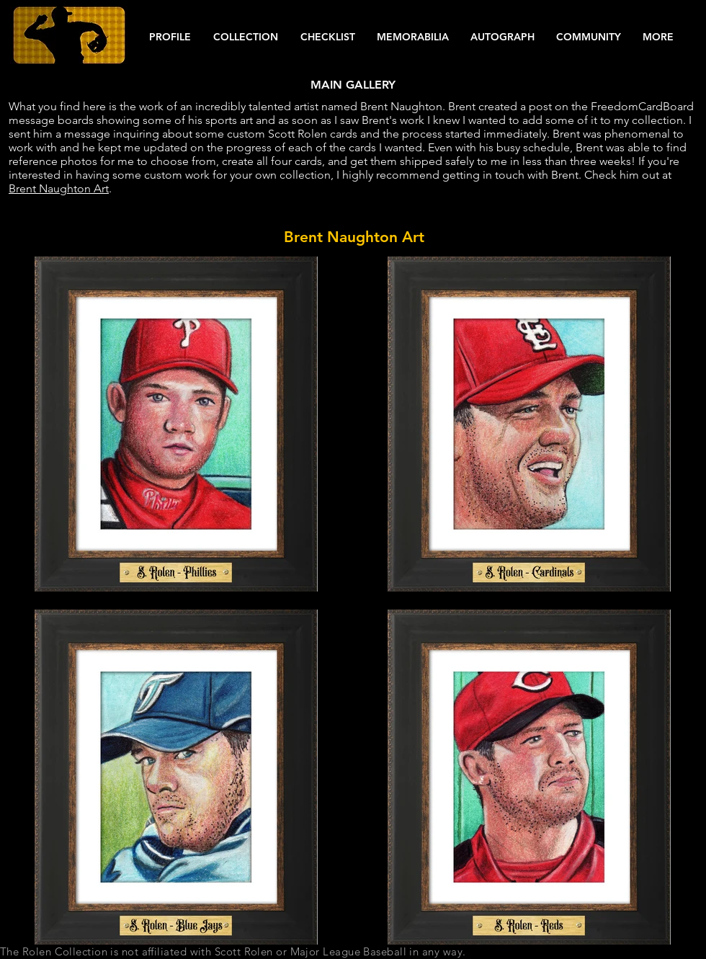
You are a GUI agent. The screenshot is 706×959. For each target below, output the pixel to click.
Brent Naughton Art (59, 188)
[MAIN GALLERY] (353, 85)
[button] (170, 37)
